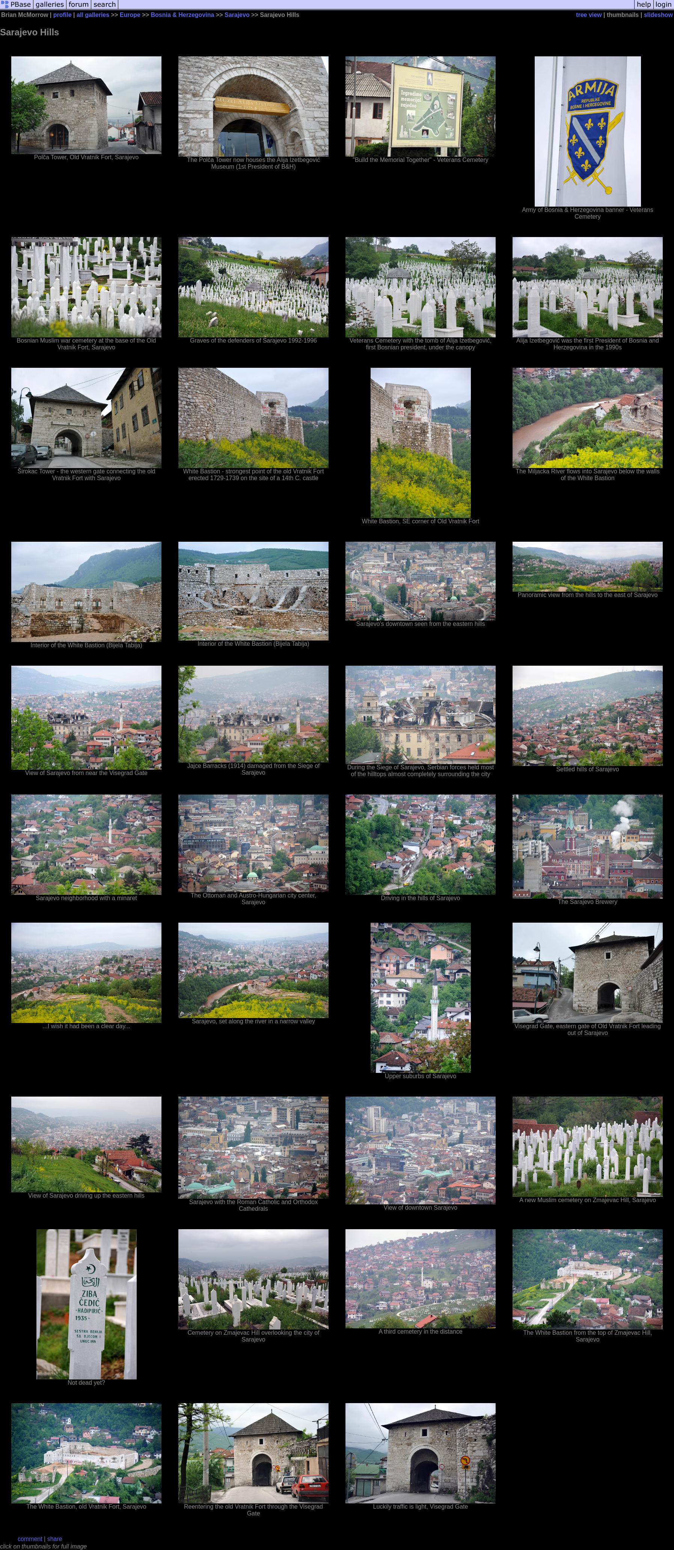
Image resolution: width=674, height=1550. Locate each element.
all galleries (93, 15)
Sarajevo (237, 15)
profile (62, 15)
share (54, 1539)
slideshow (658, 15)
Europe (130, 15)
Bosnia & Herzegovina (182, 15)
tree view (589, 15)
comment (30, 1539)
